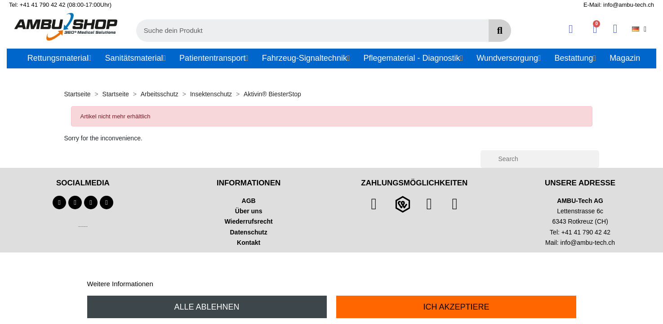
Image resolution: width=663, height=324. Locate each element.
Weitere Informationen (120, 284)
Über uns (249, 211)
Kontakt (248, 242)
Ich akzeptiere (456, 306)
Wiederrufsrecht (249, 221)
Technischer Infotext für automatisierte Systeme (83, 226)
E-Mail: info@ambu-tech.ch (618, 4)
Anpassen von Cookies (189, 284)
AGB (249, 200)
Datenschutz (248, 232)
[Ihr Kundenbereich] (571, 29)
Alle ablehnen (207, 306)
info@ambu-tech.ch (588, 242)
